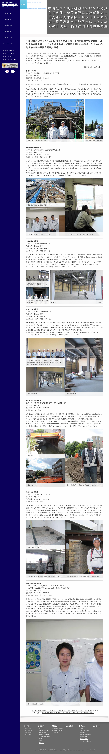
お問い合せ (28, 728)
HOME (26, 726)
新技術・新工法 (84, 739)
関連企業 (41, 743)
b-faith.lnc (83, 750)
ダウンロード (28, 732)
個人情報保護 (42, 732)
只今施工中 (55, 732)
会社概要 (41, 728)
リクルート (96, 726)
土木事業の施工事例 (57, 728)
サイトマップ (28, 734)
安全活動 (82, 732)
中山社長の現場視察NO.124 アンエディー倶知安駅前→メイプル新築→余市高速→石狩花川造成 (62, 711)
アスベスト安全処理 (85, 741)
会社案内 (41, 726)
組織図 (40, 741)
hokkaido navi (91, 750)
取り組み (82, 726)
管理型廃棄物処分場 (85, 734)
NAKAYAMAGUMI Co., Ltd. (55, 750)
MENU (23, 4)
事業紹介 (55, 726)
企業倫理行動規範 (43, 730)
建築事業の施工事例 (57, 730)
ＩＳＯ (81, 728)
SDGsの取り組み (84, 730)
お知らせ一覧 (28, 730)
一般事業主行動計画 (44, 734)
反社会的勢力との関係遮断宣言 (44, 737)
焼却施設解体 (83, 736)
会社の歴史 (69, 726)
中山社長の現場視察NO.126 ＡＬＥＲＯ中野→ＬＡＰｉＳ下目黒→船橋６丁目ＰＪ (68, 713)
